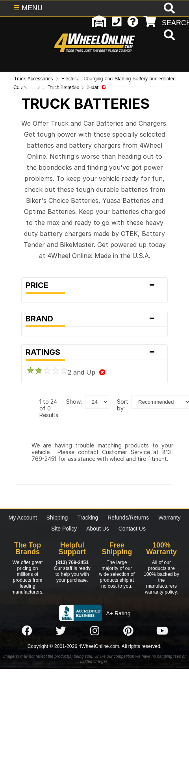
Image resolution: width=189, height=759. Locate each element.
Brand (94, 319)
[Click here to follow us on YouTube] (162, 631)
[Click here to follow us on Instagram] (94, 631)
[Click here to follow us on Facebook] (27, 631)
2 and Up (66, 372)
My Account (23, 517)
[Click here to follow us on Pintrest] (128, 631)
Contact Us (132, 528)
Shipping (57, 517)
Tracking (87, 517)
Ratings (94, 352)
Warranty (169, 517)
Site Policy (64, 528)
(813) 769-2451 (72, 562)
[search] (168, 36)
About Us (97, 528)
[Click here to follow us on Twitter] (61, 631)
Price (94, 285)
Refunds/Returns (128, 517)
